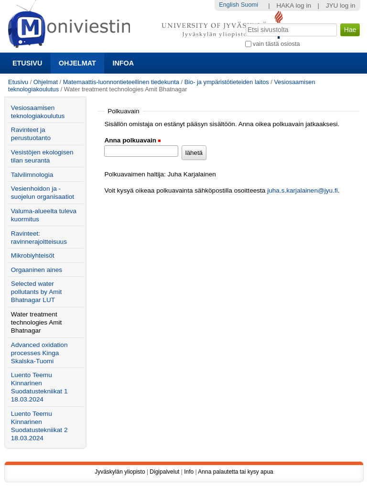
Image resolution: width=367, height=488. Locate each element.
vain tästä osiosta (276, 43)
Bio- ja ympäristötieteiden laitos (226, 82)
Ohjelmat (77, 63)
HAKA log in (293, 5)
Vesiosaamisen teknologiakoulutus (38, 111)
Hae (244, 22)
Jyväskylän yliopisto (120, 471)
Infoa (123, 63)
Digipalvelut (164, 471)
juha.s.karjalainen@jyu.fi (302, 190)
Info (189, 471)
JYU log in (341, 5)
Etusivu (27, 63)
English (229, 4)
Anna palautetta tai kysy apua (235, 471)
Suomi (249, 4)
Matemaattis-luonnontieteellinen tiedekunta (121, 82)
